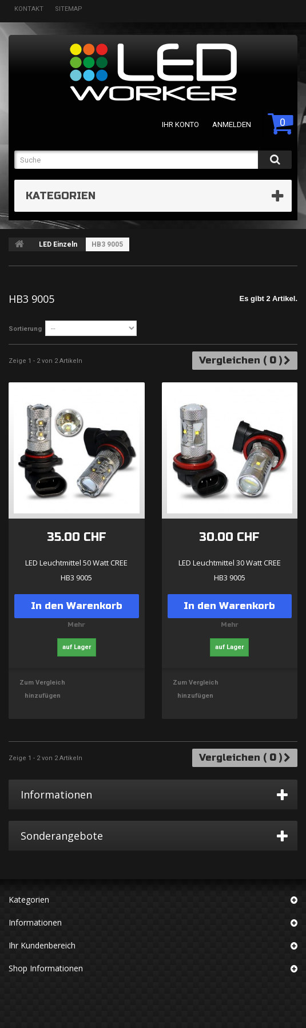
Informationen (56, 794)
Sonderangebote (62, 836)
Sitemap (68, 9)
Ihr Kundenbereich (42, 945)
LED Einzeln (58, 244)
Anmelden (231, 124)
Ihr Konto (180, 124)
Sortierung (25, 329)
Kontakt (28, 9)
